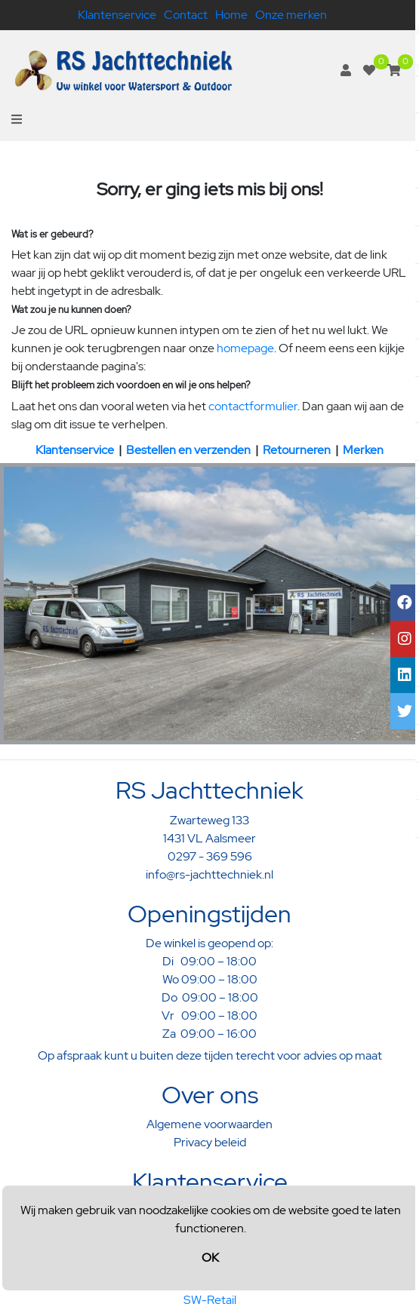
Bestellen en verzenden (188, 450)
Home (231, 15)
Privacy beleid (210, 1142)
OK (210, 1257)
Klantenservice (117, 15)
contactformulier (252, 406)
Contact (186, 15)
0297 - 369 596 (210, 856)
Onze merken (291, 15)
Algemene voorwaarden (209, 1124)
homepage (245, 348)
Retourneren (297, 450)
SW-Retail (209, 1300)
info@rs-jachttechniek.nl (209, 874)
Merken (363, 450)
